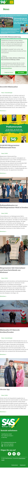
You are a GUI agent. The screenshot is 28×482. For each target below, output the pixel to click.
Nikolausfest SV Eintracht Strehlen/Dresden (10, 331)
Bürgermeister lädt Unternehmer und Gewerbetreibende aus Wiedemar (12, 270)
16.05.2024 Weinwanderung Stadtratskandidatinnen (10, 38)
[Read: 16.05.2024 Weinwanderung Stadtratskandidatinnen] (14, 24)
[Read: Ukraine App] (14, 372)
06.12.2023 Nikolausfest (9, 86)
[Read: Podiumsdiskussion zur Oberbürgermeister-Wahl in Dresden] (14, 189)
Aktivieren (21, 72)
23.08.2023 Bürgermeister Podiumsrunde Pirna (9, 146)
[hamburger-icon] (11, 2)
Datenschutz (14, 465)
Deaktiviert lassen (9, 72)
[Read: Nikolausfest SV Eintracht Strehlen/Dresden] (14, 313)
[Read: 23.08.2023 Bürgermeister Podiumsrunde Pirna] (14, 128)
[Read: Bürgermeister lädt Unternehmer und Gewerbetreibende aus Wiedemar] (14, 250)
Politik (6, 153)
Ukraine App (5, 389)
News (2, 92)
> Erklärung (4, 56)
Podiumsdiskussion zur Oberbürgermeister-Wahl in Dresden (14, 206)
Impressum (23, 465)
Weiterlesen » (3, 110)
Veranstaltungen (8, 92)
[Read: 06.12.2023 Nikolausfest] (14, 76)
